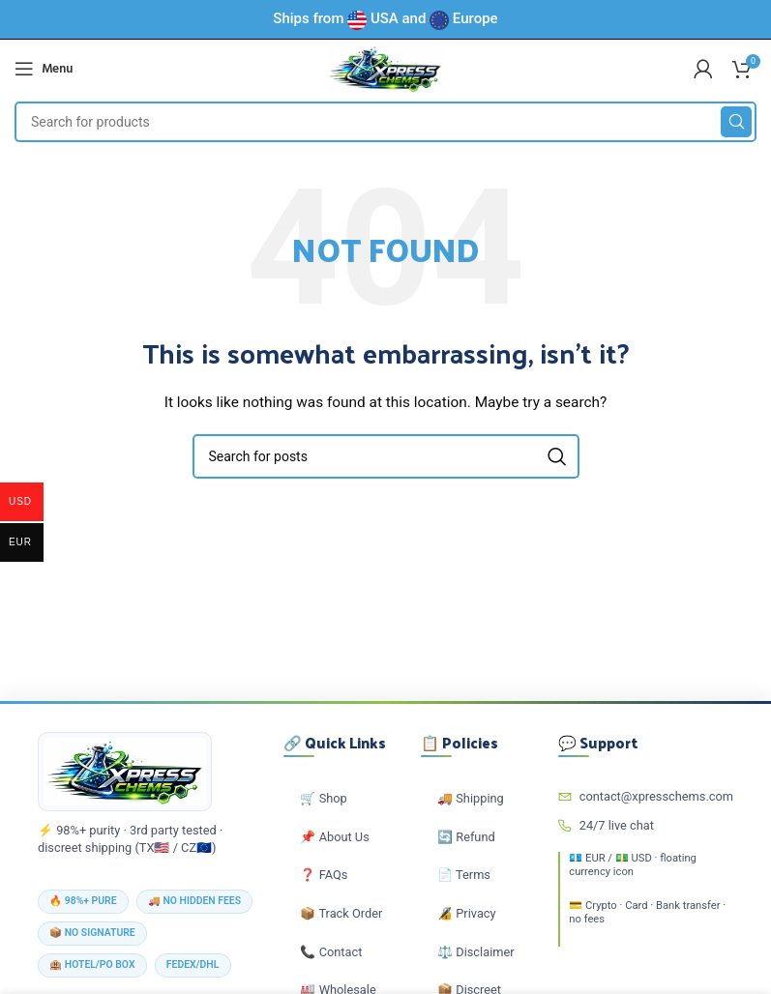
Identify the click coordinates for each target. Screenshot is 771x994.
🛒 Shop (323, 798)
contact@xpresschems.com (645, 796)
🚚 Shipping (470, 798)
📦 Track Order (341, 913)
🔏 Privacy (466, 913)
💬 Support (598, 743)
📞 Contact (331, 952)
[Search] (385, 122)
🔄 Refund (466, 837)
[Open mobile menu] (43, 68)
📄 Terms (463, 874)
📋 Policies (459, 743)
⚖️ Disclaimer (476, 952)
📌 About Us (334, 837)
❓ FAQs (323, 874)
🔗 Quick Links (334, 743)
